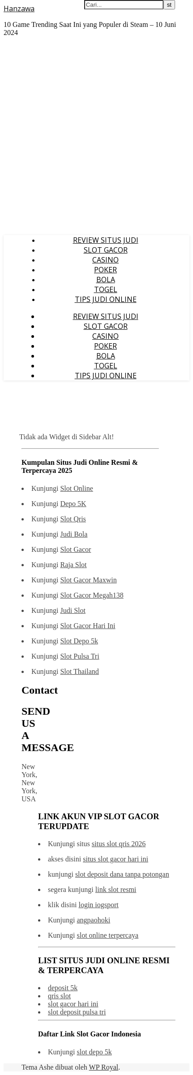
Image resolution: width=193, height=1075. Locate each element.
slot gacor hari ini (73, 1004)
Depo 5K (73, 503)
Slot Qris (73, 519)
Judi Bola (73, 534)
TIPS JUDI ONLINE (106, 299)
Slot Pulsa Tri (79, 656)
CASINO (105, 260)
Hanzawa (19, 8)
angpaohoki (93, 920)
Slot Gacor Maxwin (88, 580)
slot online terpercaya (107, 935)
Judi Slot (72, 610)
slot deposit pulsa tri (77, 1012)
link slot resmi (116, 889)
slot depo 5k (94, 1052)
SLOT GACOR (106, 250)
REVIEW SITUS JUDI (105, 240)
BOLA (105, 279)
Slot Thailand (79, 671)
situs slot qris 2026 (119, 844)
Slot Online (76, 488)
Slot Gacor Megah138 (91, 595)
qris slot (59, 996)
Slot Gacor (75, 549)
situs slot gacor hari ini (115, 859)
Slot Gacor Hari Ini (87, 625)
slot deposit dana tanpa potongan (122, 874)
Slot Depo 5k (79, 641)
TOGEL (105, 289)
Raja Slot (73, 564)
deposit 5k (62, 988)
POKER (105, 270)
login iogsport (98, 905)
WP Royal (104, 1067)
